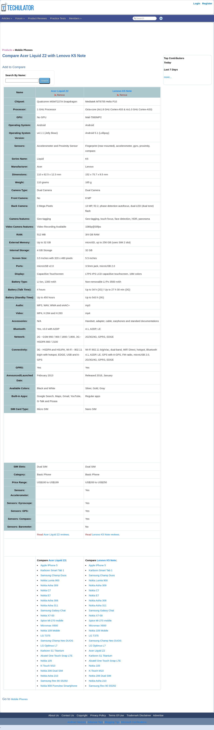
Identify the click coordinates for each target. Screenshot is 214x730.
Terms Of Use (116, 715)
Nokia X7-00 (47, 615)
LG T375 (45, 635)
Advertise (158, 715)
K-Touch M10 (47, 665)
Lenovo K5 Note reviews (105, 534)
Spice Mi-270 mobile (51, 620)
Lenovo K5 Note (122, 91)
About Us (53, 715)
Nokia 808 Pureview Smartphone (58, 685)
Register (207, 3)
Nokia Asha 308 (49, 600)
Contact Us (68, 715)
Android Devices (77, 722)
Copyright (82, 715)
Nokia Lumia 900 (49, 580)
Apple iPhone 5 (49, 565)
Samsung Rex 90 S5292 (54, 680)
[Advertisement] (82, 34)
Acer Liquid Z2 (59, 91)
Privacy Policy (98, 715)
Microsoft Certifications (134, 722)
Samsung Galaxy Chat (53, 610)
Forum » (20, 18)
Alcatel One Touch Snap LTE (56, 655)
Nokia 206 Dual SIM (51, 670)
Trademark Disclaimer (139, 715)
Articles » (7, 18)
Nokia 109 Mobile (50, 630)
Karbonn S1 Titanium (52, 650)
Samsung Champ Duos (53, 575)
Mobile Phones (19, 699)
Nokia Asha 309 (49, 585)
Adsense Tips (95, 722)
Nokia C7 (45, 590)
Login (196, 3)
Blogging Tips (112, 722)
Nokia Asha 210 (49, 675)
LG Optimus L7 (48, 645)
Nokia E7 (45, 595)
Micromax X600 (49, 625)
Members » (75, 18)
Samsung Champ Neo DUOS (56, 640)
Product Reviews (37, 18)
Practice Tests (58, 18)
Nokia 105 (46, 660)
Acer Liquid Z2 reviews (56, 534)
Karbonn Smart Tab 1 (52, 570)
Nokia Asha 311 (49, 605)
